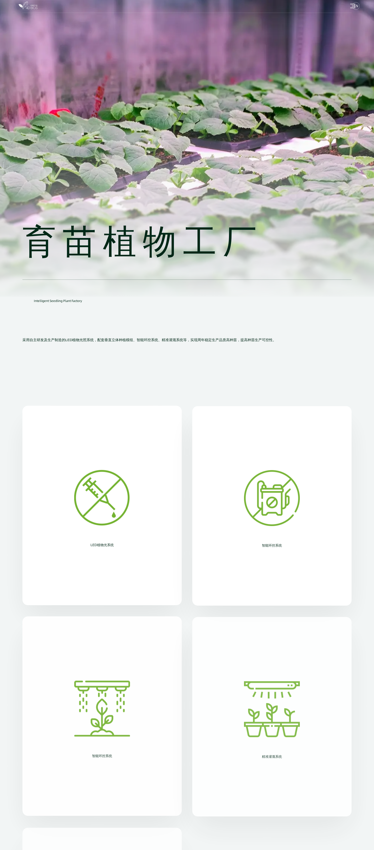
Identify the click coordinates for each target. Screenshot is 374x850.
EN (356, 5)
